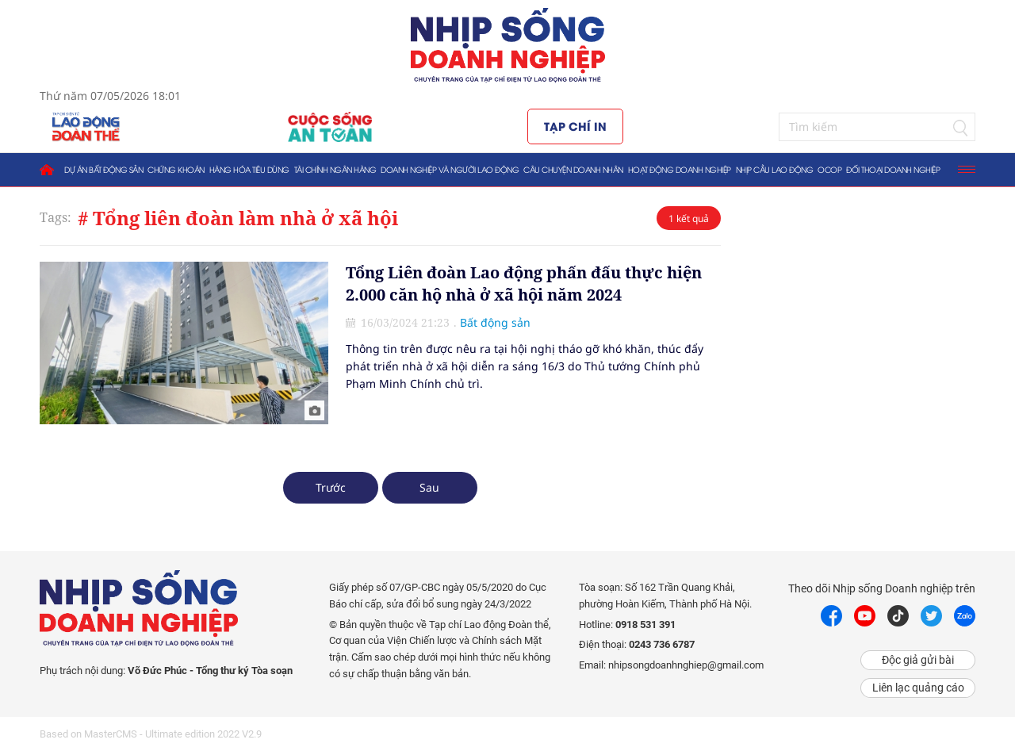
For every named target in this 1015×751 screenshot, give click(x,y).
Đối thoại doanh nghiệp (893, 169)
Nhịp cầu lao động (775, 169)
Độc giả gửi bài (918, 659)
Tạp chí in (575, 125)
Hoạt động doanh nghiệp (679, 169)
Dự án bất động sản (103, 169)
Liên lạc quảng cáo (918, 687)
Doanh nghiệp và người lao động (450, 169)
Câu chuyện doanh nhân (573, 169)
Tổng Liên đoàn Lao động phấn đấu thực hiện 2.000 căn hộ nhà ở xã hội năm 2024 (524, 283)
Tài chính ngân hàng (335, 169)
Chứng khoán (176, 169)
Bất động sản (495, 322)
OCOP (829, 169)
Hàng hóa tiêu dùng (249, 169)
